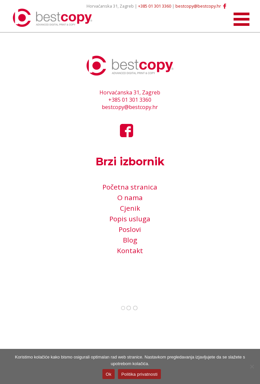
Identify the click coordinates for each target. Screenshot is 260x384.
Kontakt (130, 250)
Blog (130, 240)
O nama (130, 197)
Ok (108, 374)
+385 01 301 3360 (154, 6)
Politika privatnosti (139, 374)
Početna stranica (129, 187)
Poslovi (130, 229)
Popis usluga (129, 218)
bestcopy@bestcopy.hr (198, 6)
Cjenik (130, 208)
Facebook (224, 6)
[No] (251, 366)
